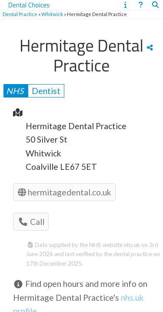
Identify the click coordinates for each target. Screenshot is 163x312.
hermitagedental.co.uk (64, 192)
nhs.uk (132, 244)
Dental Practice (20, 14)
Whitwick (52, 14)
